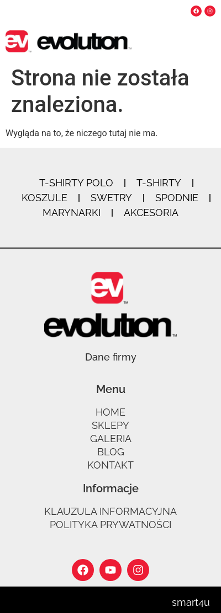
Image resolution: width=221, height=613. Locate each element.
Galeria (110, 438)
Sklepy (110, 425)
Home (110, 412)
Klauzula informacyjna (110, 511)
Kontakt (110, 465)
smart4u (191, 602)
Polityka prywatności (110, 524)
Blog (110, 452)
